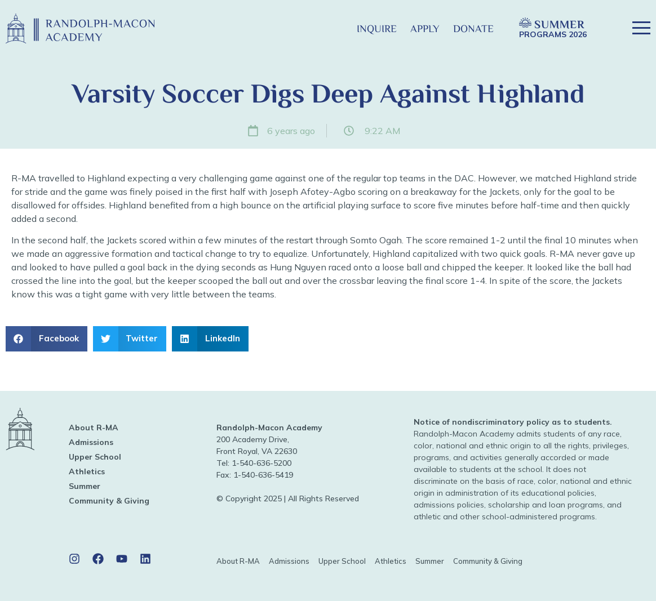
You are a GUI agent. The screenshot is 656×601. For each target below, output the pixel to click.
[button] (331, 28)
